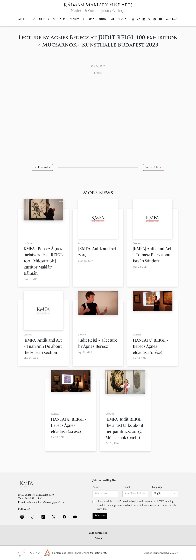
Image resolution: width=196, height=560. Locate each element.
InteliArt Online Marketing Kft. (89, 552)
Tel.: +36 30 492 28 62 (30, 498)
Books (102, 19)
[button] (42, 167)
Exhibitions (40, 19)
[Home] (98, 6)
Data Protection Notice (126, 501)
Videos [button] (87, 19)
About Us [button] (117, 19)
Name (96, 487)
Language (157, 487)
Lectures (98, 73)
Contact (172, 19)
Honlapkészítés (61, 552)
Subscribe (100, 515)
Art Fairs (59, 19)
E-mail (126, 487)
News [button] (73, 19)
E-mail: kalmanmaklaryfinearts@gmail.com (41, 502)
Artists (23, 19)
